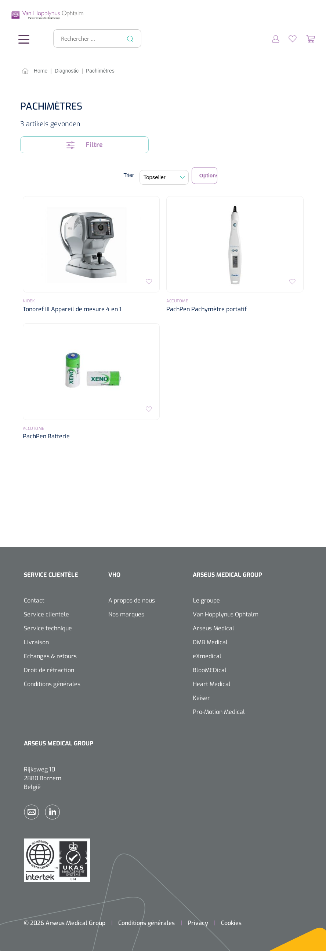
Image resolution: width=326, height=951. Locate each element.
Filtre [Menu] (84, 144)
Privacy (198, 922)
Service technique (48, 628)
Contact (34, 600)
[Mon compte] (271, 38)
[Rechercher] (130, 38)
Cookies (231, 922)
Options (208, 175)
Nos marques (126, 614)
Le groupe (206, 600)
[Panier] (306, 38)
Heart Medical (212, 684)
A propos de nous (131, 600)
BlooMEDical (210, 670)
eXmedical (207, 656)
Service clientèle (46, 614)
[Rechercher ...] (94, 38)
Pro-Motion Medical (219, 711)
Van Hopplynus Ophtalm (225, 614)
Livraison (36, 642)
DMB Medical (210, 642)
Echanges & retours (50, 656)
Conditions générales (52, 684)
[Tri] (164, 177)
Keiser (201, 697)
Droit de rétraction (49, 670)
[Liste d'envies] (288, 38)
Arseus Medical (213, 628)
